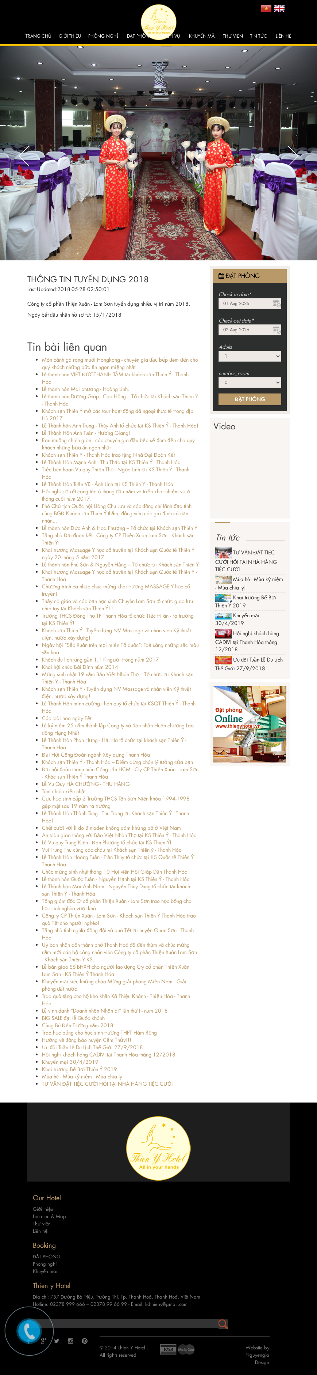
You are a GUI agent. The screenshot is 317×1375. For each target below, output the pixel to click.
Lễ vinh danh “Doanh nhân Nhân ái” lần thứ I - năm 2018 (105, 1010)
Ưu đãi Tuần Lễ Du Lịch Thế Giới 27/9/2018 (92, 1047)
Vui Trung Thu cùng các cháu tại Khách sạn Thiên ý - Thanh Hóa (112, 849)
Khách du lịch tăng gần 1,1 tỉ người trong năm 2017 (100, 659)
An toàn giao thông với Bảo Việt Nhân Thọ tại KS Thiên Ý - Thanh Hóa (119, 835)
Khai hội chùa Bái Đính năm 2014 (80, 666)
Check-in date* (235, 294)
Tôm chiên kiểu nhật (63, 791)
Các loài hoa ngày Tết (66, 718)
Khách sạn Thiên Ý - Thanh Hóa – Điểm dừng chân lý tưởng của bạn (117, 761)
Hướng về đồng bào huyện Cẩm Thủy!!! (87, 1039)
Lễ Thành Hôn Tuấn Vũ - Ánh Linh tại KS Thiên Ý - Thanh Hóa (108, 484)
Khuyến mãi (202, 36)
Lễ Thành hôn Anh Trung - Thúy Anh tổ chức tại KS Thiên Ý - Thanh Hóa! (120, 425)
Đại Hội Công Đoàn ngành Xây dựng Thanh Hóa (96, 754)
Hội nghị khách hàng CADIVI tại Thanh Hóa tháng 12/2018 (108, 1054)
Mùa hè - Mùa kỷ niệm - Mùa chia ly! (83, 1076)
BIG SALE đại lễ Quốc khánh (73, 1017)
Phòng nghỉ (103, 36)
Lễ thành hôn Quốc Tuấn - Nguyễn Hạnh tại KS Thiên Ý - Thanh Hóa (116, 878)
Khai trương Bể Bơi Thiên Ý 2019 (79, 1069)
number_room (234, 373)
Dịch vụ (171, 36)
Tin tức (258, 36)
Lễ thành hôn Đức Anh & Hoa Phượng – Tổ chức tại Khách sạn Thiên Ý (119, 527)
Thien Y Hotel (132, 1340)
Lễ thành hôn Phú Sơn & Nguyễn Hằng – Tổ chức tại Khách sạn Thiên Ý (120, 564)
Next (293, 156)
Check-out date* (236, 320)
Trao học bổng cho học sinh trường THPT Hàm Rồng (99, 1032)
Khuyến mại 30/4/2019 (70, 1061)
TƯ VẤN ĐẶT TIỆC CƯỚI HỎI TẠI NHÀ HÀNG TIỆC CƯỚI (107, 1083)
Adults (225, 346)
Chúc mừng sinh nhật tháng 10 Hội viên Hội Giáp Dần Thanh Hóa (115, 871)
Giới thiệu (70, 36)
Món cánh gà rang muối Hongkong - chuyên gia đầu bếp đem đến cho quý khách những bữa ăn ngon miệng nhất (120, 363)
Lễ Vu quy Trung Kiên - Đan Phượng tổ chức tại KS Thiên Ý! (106, 842)
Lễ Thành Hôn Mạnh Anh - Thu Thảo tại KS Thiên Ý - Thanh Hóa (111, 462)
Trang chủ (38, 36)
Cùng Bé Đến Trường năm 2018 (78, 1025)
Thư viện (233, 36)
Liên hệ (283, 36)
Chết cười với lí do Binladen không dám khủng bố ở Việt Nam (111, 827)
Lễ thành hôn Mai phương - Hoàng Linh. (85, 388)
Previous (23, 156)
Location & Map (49, 1209)
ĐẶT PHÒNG (140, 36)
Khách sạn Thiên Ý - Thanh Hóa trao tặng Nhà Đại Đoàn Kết (108, 454)
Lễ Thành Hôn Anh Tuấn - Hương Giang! (86, 432)
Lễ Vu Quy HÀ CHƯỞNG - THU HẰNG (85, 783)
